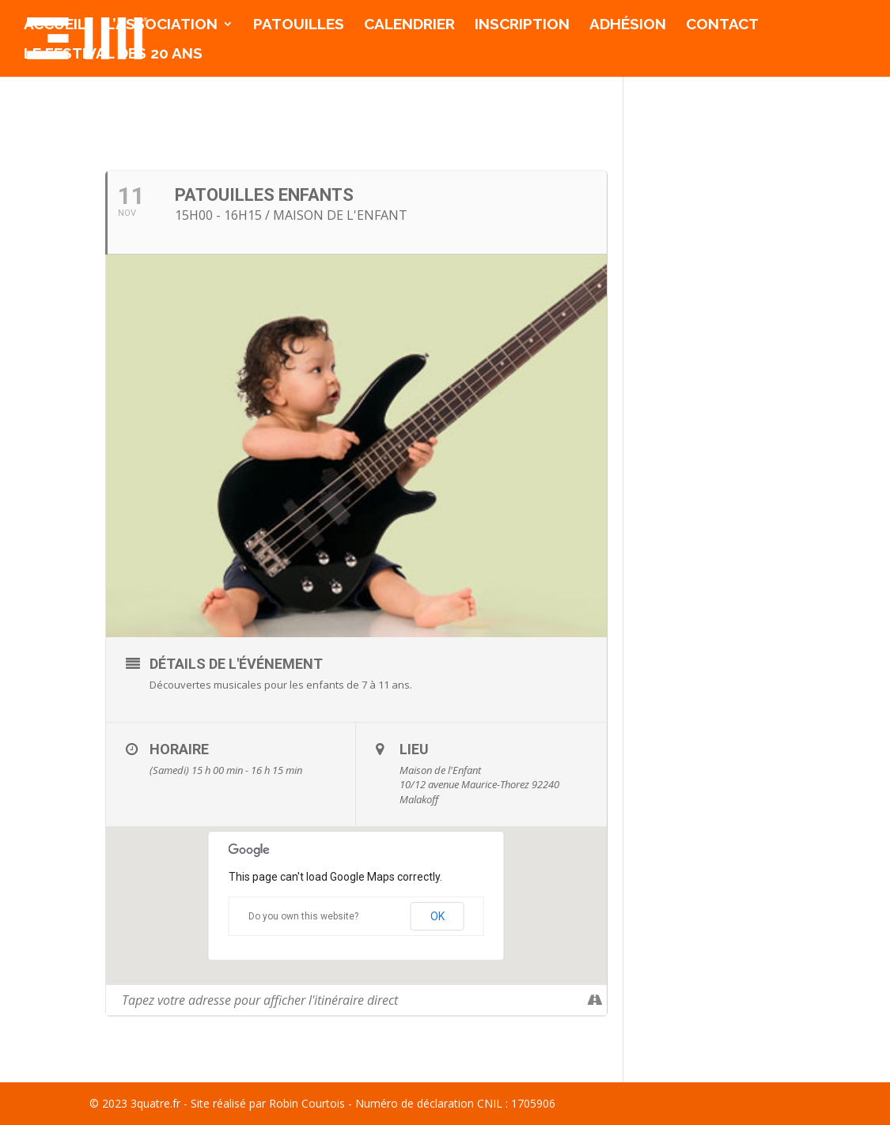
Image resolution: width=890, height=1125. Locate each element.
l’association (162, 25)
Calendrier (409, 25)
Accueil (55, 25)
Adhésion (627, 25)
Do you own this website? (303, 916)
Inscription (522, 25)
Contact (722, 25)
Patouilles (298, 25)
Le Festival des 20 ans (113, 54)
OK (437, 916)
